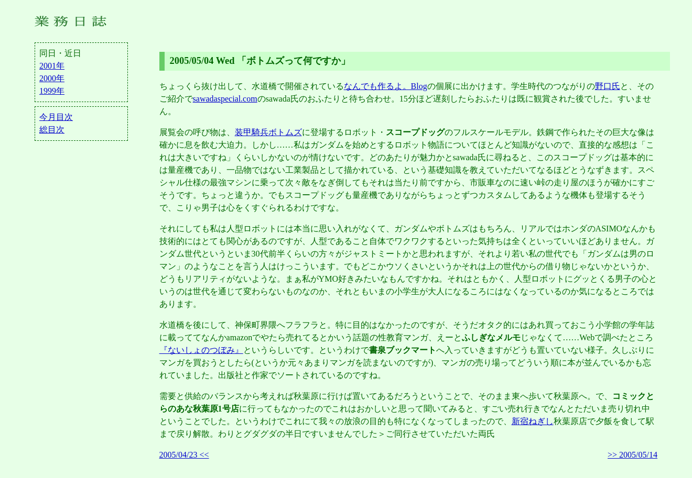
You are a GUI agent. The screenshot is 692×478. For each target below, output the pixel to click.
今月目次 (56, 117)
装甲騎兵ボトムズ (268, 132)
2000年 (51, 78)
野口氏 (607, 86)
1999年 (51, 90)
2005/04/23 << (184, 454)
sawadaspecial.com (225, 98)
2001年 (51, 65)
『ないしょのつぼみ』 (201, 350)
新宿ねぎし (533, 421)
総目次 (51, 129)
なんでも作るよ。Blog (385, 86)
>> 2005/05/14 (632, 454)
